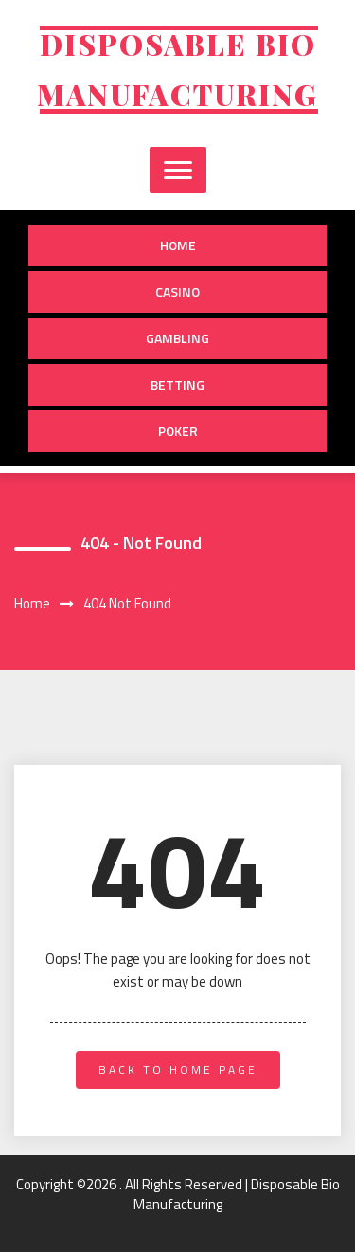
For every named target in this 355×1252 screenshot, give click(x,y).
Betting (177, 384)
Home (178, 245)
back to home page (177, 1070)
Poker (178, 431)
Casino (177, 291)
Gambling (177, 338)
